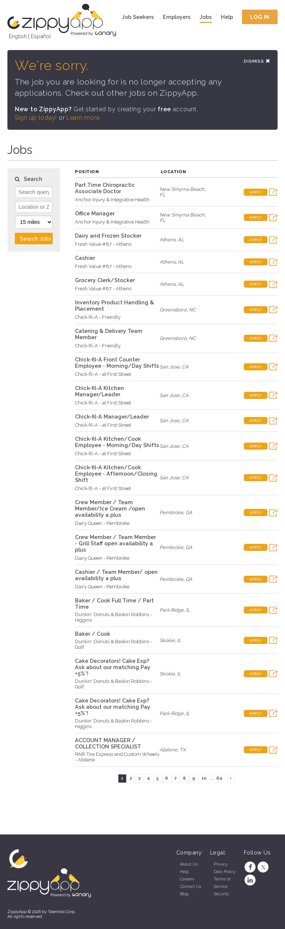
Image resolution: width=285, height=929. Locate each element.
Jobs (206, 17)
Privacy (221, 864)
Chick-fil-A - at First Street (103, 374)
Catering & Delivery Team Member (108, 334)
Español (41, 36)
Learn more (83, 117)
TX (183, 750)
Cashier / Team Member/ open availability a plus (116, 575)
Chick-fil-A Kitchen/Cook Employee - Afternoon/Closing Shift (116, 473)
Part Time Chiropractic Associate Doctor (105, 188)
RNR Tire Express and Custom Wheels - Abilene (117, 757)
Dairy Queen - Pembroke (102, 523)
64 (219, 778)
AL (181, 239)
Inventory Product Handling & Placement (114, 305)
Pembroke (171, 512)
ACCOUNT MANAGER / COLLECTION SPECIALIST (108, 743)
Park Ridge (172, 610)
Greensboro (173, 310)
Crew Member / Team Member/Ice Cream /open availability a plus (110, 508)
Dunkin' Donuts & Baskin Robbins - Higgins (113, 617)
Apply (255, 192)
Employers (177, 17)
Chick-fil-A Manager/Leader (112, 416)
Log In (260, 17)
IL (188, 610)
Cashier (85, 258)
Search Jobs (35, 238)
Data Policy (224, 871)
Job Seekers (138, 17)
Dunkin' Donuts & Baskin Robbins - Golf (113, 644)
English (18, 36)
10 (204, 778)
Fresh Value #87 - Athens (103, 244)
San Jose (170, 367)
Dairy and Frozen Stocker (108, 235)
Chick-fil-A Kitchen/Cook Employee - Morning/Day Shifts (117, 442)
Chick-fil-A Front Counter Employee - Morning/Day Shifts (117, 362)
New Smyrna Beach (182, 189)
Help (227, 17)
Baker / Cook (92, 634)
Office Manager (95, 213)
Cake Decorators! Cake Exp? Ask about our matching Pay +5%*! (112, 667)
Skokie (167, 640)
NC (192, 310)
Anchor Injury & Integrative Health (112, 199)
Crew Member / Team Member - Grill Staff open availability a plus (115, 543)
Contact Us (190, 886)
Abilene (168, 750)
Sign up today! (36, 117)
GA (189, 512)
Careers (187, 879)
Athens (168, 239)
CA (185, 367)
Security (221, 894)
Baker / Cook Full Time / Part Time (114, 603)
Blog (184, 894)
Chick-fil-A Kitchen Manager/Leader (99, 391)
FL (163, 195)
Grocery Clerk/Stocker (105, 280)
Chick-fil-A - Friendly (98, 317)
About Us (189, 864)
